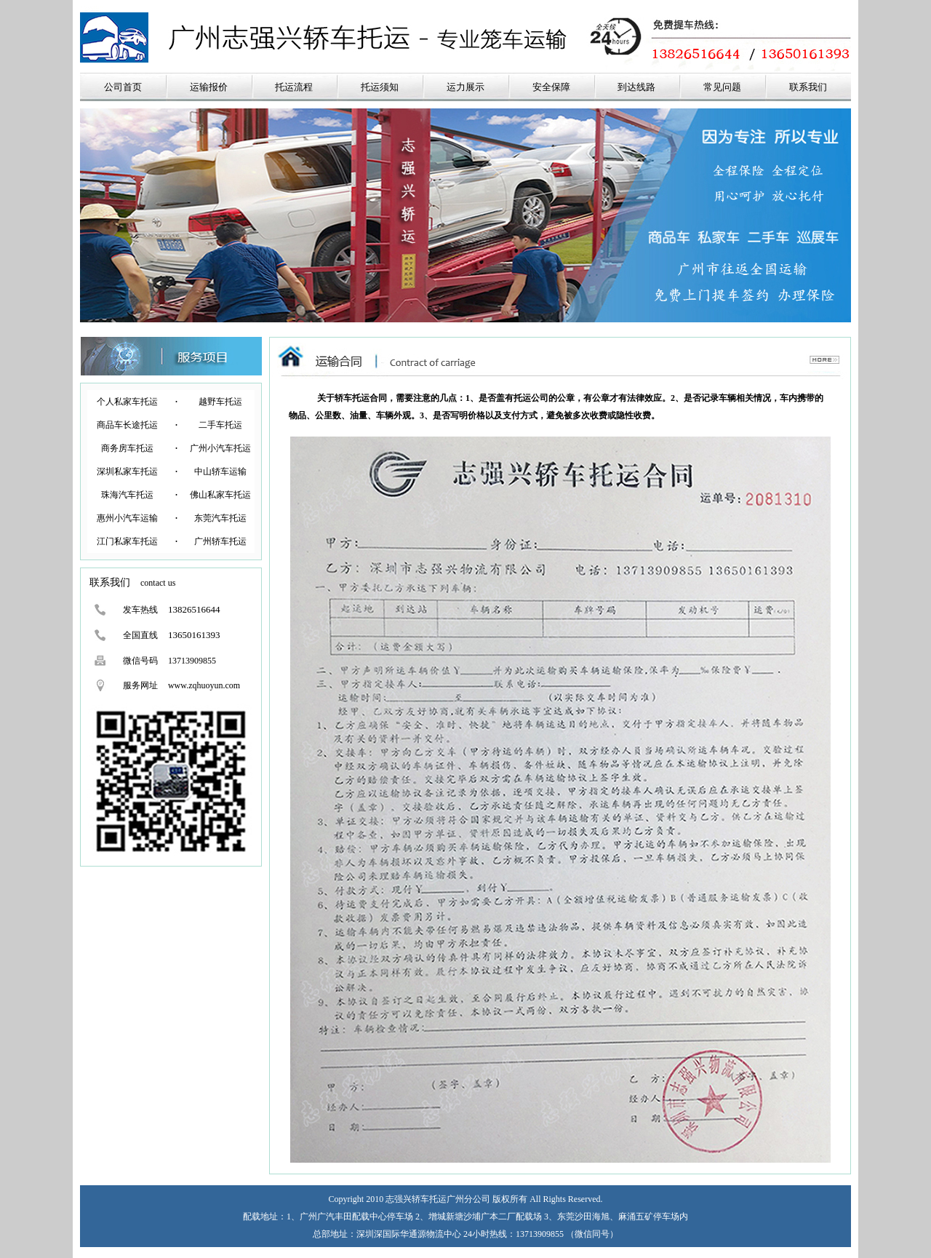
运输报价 (209, 86)
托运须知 (380, 86)
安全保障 (551, 86)
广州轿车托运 (220, 541)
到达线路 (636, 86)
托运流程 (294, 86)
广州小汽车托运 (220, 448)
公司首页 (123, 86)
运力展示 (465, 86)
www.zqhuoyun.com (204, 685)
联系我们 (808, 86)
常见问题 (722, 86)
